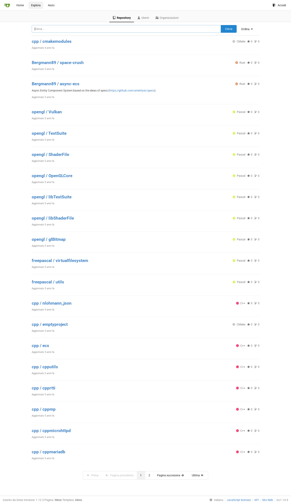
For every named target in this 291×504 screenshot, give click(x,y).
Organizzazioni (166, 17)
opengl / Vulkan (47, 111)
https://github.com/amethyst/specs (132, 90)
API (256, 500)
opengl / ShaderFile (50, 154)
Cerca (228, 29)
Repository (122, 17)
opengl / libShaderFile (53, 218)
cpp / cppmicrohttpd (51, 430)
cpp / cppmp (44, 409)
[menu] (248, 29)
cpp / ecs (40, 345)
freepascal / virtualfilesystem (60, 260)
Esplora (36, 5)
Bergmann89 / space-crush (58, 62)
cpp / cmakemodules (52, 41)
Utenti (143, 17)
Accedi (279, 5)
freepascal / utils (48, 282)
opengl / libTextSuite (52, 197)
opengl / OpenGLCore (52, 175)
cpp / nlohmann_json (52, 303)
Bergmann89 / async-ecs (55, 83)
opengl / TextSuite (49, 133)
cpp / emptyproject (50, 324)
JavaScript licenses (239, 500)
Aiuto (51, 5)
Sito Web (267, 500)
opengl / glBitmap (49, 239)
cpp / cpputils (45, 366)
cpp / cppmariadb (48, 451)
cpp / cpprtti (43, 388)
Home (20, 5)
